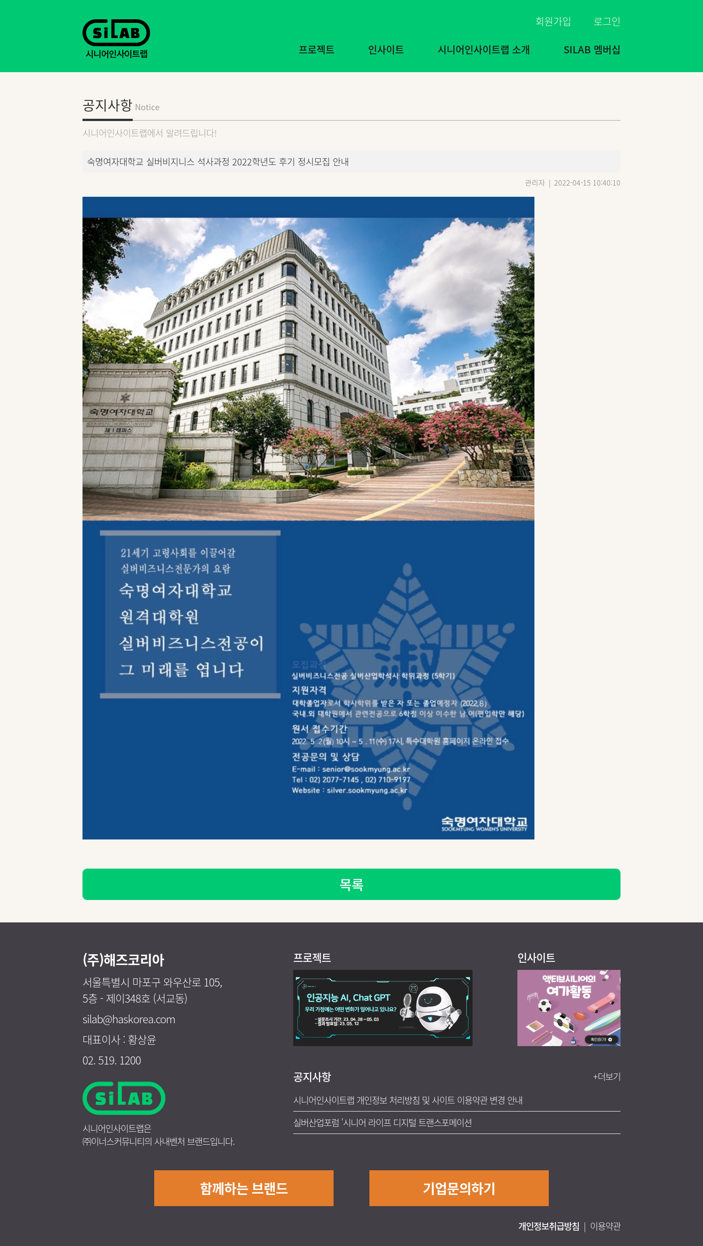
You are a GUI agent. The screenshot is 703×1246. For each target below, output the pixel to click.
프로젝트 (316, 49)
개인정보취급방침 (548, 1226)
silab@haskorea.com (128, 1019)
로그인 (607, 20)
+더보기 (607, 1076)
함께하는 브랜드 (244, 1188)
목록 (351, 884)
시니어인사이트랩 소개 (484, 49)
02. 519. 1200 (111, 1060)
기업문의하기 (459, 1188)
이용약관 (605, 1226)
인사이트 (386, 49)
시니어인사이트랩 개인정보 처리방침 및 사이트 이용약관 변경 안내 (407, 1100)
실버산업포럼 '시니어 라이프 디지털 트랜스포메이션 (382, 1122)
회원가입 (553, 20)
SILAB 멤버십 (592, 49)
